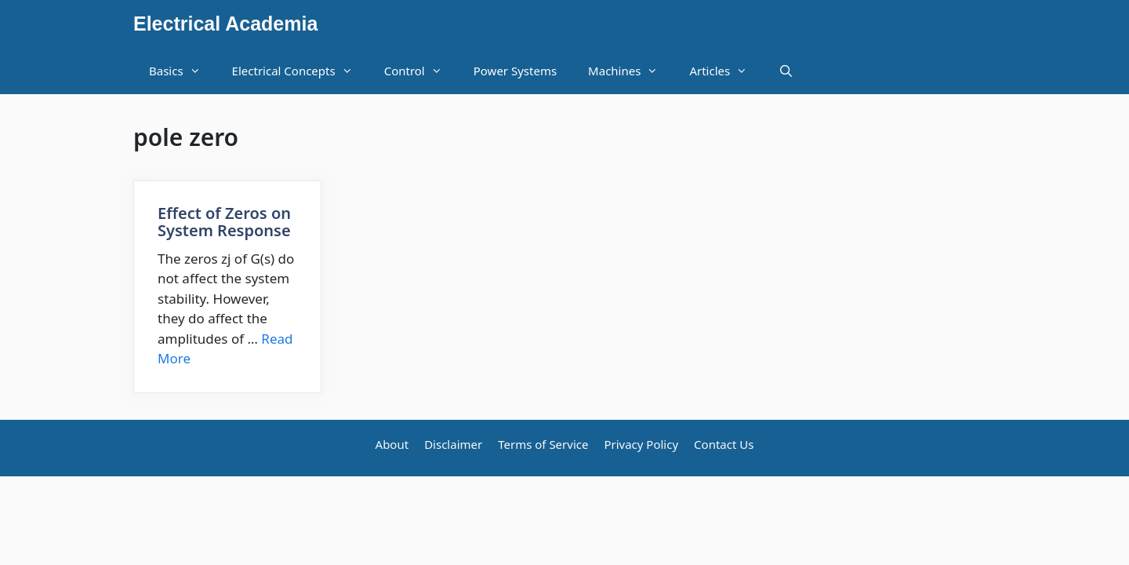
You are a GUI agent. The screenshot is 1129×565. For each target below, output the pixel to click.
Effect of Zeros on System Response (224, 221)
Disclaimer (453, 444)
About (392, 444)
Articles (726, 70)
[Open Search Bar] (786, 70)
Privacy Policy (641, 444)
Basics (182, 70)
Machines (630, 70)
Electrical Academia (225, 24)
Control (421, 70)
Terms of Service (543, 444)
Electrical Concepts (300, 70)
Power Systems (515, 70)
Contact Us (723, 444)
